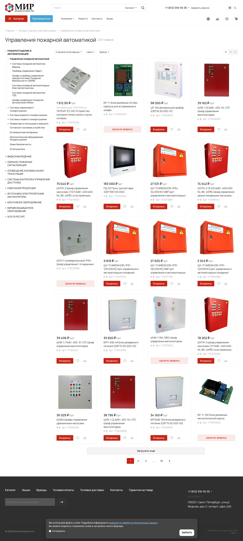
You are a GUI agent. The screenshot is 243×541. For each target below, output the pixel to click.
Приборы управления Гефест (27, 70)
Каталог (10, 490)
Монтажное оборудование (24, 202)
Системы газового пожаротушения (28, 119)
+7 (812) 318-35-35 (176, 7)
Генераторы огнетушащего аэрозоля (29, 123)
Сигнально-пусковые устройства (27, 127)
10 (161, 460)
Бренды (41, 490)
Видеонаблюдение (19, 156)
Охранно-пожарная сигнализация (19, 163)
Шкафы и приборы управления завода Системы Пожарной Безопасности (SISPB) (28, 78)
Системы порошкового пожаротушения (22, 109)
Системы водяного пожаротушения (28, 114)
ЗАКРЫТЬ (187, 532)
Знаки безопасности (20, 144)
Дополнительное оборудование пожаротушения (26, 138)
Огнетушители (17, 149)
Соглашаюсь (57, 531)
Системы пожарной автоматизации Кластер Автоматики (30, 86)
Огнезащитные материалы (24, 132)
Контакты (116, 490)
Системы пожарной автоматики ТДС (28, 94)
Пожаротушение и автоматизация (19, 52)
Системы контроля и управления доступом (28, 181)
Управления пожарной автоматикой (29, 58)
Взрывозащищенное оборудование (20, 209)
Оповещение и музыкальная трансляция (25, 172)
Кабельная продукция (21, 188)
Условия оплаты (63, 490)
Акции (26, 490)
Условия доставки (92, 490)
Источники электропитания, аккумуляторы (25, 195)
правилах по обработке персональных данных (133, 523)
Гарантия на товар (141, 490)
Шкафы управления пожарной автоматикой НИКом (27, 101)
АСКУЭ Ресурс (16, 216)
